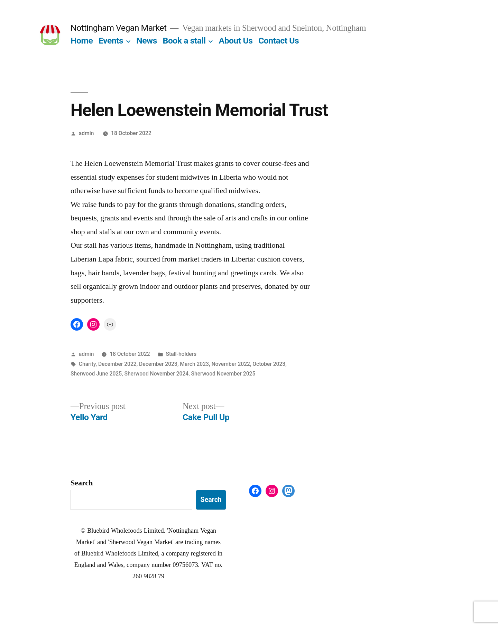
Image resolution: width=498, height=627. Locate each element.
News (146, 41)
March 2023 (194, 364)
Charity (87, 364)
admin (86, 133)
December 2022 (117, 364)
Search (82, 483)
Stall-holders (181, 354)
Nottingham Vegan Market (119, 28)
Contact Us (278, 41)
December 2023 (158, 364)
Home (82, 41)
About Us (236, 41)
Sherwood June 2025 (96, 373)
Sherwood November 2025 (223, 373)
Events (111, 41)
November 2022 (230, 364)
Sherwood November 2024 (156, 373)
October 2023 (268, 364)
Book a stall (184, 41)
